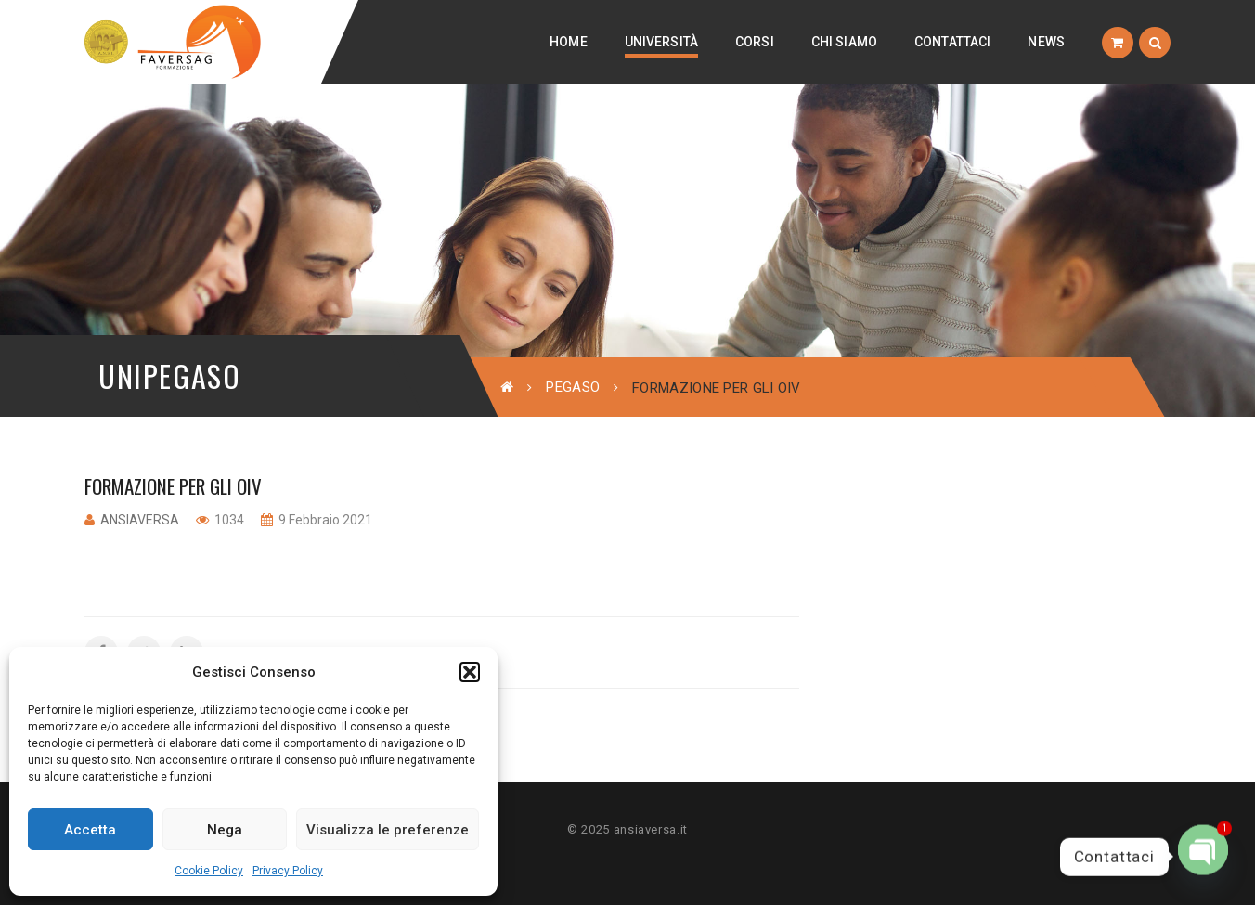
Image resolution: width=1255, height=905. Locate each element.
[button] (469, 672)
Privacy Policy (287, 870)
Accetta (90, 829)
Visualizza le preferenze (387, 829)
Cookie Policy (209, 870)
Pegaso (573, 387)
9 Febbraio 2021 (324, 519)
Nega (224, 829)
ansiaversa (139, 519)
